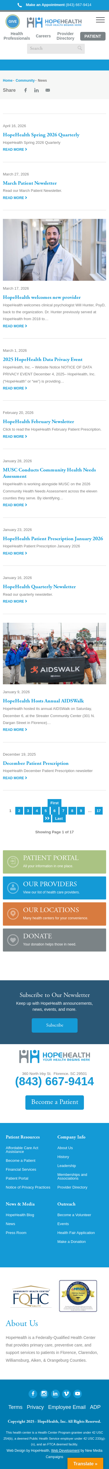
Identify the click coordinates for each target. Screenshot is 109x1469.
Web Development (65, 1451)
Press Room (16, 1233)
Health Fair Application (76, 1233)
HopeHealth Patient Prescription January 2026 (53, 539)
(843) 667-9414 (54, 5)
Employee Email (67, 1407)
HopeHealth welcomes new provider (42, 297)
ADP (95, 1407)
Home (7, 81)
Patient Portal (92, 37)
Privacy (35, 1407)
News (10, 1224)
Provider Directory (65, 36)
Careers (43, 36)
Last (59, 818)
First (54, 803)
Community (25, 81)
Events (63, 1224)
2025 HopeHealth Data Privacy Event (42, 359)
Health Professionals (16, 36)
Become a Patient (54, 1102)
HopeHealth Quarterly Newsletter (39, 587)
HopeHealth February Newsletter (38, 422)
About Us (65, 1148)
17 (99, 811)
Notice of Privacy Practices (28, 1187)
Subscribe (54, 1025)
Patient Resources (23, 1137)
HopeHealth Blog (20, 1215)
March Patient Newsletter (30, 183)
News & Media (20, 1204)
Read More (15, 150)
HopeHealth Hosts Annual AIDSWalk (43, 701)
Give (13, 22)
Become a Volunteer (74, 1215)
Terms (15, 1407)
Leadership (66, 1166)
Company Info (71, 1137)
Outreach (66, 1204)
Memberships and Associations (72, 1176)
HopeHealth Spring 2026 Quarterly (41, 135)
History (63, 1157)
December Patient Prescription (36, 763)
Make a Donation (71, 1241)
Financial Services (21, 1169)
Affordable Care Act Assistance (22, 1149)
